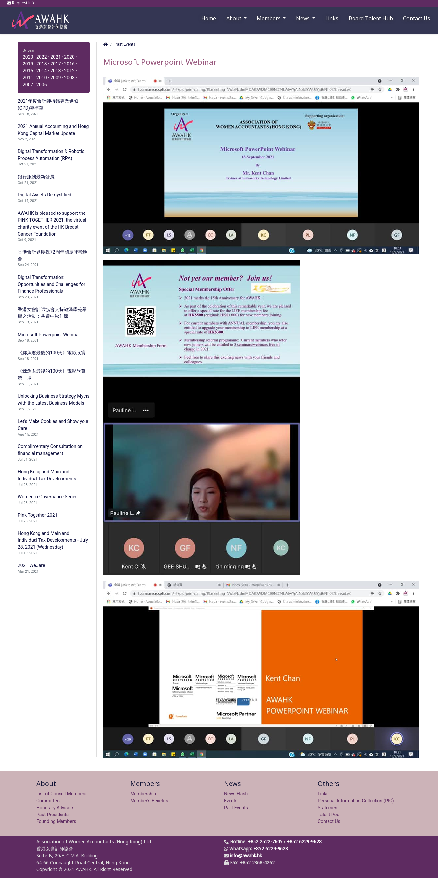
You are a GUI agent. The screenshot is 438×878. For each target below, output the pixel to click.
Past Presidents (52, 814)
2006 (41, 84)
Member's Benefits (149, 800)
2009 (55, 77)
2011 (28, 77)
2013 (55, 70)
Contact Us (416, 18)
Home (208, 18)
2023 (28, 57)
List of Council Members (61, 793)
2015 (28, 70)
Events (230, 800)
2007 (28, 84)
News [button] (303, 18)
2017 (55, 63)
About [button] (234, 18)
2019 (28, 63)
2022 (41, 57)
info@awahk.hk (246, 855)
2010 (41, 77)
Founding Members (56, 821)
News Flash (236, 793)
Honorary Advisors (55, 807)
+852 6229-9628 (304, 842)
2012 (69, 70)
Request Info (21, 3)
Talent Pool (329, 814)
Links (323, 793)
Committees (48, 800)
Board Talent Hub (371, 18)
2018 (41, 63)
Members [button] (269, 18)
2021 (55, 57)
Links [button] (331, 18)
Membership (143, 793)
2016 (69, 63)
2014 (41, 70)
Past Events (124, 44)
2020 (69, 57)
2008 (69, 77)
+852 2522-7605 (265, 842)
